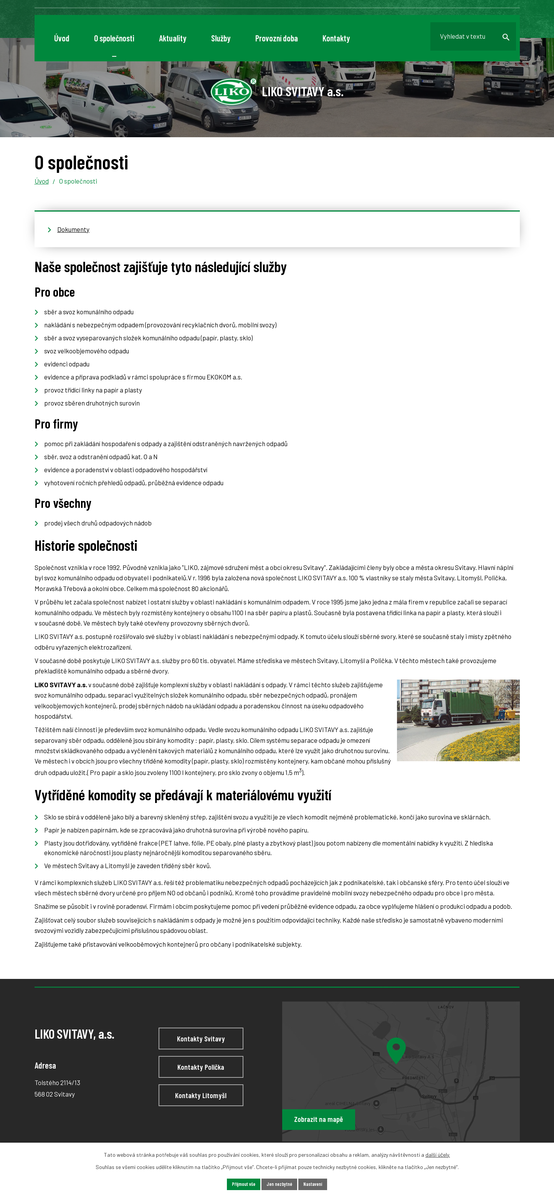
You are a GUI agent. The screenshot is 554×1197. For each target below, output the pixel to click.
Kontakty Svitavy (201, 1040)
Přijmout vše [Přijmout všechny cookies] (240, 1184)
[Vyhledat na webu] (468, 38)
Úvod (42, 181)
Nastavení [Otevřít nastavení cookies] (316, 1184)
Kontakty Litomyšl (200, 1103)
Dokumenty (73, 229)
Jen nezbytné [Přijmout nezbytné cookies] (279, 1184)
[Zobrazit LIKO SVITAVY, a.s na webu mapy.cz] (401, 1071)
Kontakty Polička (201, 1071)
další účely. (437, 1153)
